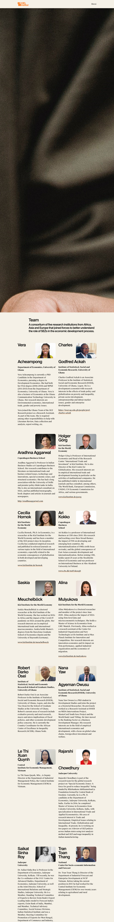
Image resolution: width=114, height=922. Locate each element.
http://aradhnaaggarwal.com (30, 501)
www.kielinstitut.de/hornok (30, 565)
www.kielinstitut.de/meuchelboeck (33, 642)
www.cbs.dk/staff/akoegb (69, 571)
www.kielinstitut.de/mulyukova (72, 656)
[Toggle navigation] (93, 4)
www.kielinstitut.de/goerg (69, 497)
